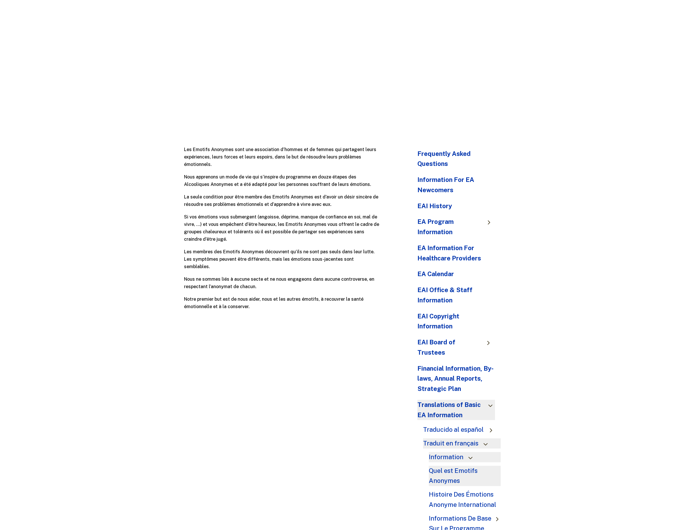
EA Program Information (456, 227)
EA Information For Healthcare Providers (449, 253)
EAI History (434, 206)
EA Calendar (435, 274)
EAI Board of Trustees (456, 347)
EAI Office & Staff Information (444, 295)
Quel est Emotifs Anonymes (453, 476)
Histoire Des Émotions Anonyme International (464, 499)
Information (453, 457)
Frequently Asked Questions (444, 159)
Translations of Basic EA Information (456, 410)
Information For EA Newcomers (445, 185)
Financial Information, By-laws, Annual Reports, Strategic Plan (455, 379)
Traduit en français (458, 443)
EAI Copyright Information (438, 321)
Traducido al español (460, 429)
